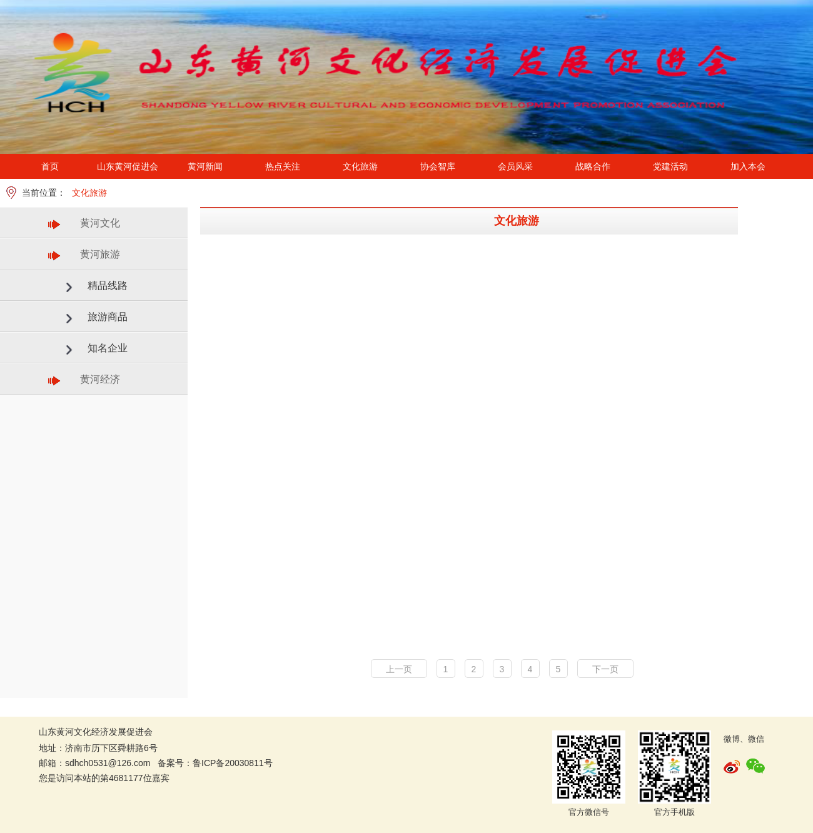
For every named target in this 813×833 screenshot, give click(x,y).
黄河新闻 (205, 166)
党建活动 (670, 166)
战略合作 (592, 166)
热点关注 (282, 166)
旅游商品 (108, 316)
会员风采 (515, 166)
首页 (50, 166)
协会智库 (437, 166)
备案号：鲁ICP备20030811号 (215, 763)
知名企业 (108, 348)
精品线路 (108, 285)
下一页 (605, 669)
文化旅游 (360, 166)
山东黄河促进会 (127, 166)
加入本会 (747, 166)
